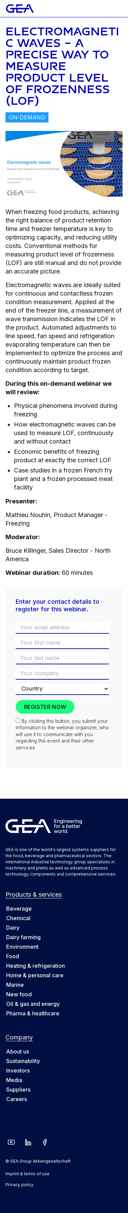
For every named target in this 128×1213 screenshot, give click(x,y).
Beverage (19, 908)
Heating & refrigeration (35, 965)
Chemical (18, 918)
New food (19, 994)
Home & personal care (34, 975)
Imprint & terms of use (27, 1173)
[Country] (62, 689)
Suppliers (18, 1089)
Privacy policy (19, 1184)
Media (14, 1080)
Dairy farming (23, 937)
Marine (15, 984)
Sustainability (23, 1061)
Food (12, 956)
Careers (16, 1099)
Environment (22, 946)
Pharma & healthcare (32, 1013)
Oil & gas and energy (33, 1003)
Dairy (12, 927)
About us (17, 1051)
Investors (18, 1070)
